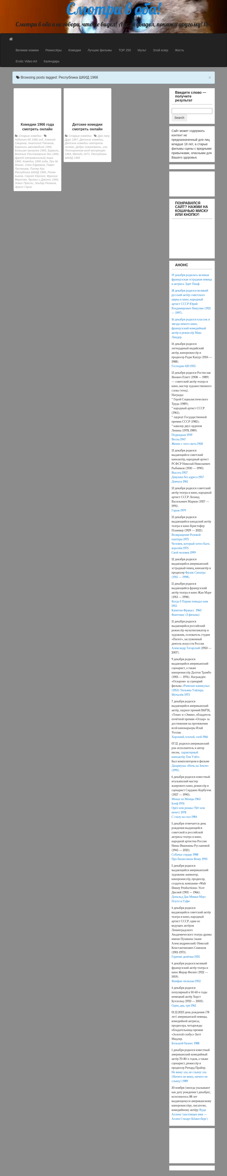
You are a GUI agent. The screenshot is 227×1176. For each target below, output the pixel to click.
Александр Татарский (186, 648)
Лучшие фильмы (100, 50)
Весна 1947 (179, 439)
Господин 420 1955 (184, 366)
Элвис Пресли (24, 183)
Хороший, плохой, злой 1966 (190, 737)
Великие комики (27, 50)
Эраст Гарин (23, 187)
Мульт (142, 50)
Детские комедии (91, 139)
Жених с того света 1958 (187, 444)
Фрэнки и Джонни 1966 (43, 179)
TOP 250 (125, 50)
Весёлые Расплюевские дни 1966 (36, 154)
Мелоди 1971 (81, 154)
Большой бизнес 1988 (185, 1043)
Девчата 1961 (180, 481)
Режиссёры (53, 50)
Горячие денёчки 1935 (186, 957)
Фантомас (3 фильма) (186, 615)
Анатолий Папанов (41, 143)
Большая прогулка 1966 (30, 150)
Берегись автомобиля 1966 (33, 147)
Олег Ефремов (35, 165)
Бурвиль (53, 150)
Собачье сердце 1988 (185, 854)
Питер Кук (37, 168)
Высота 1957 (180, 473)
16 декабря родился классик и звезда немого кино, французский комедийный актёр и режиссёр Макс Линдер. (191, 328)
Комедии (74, 50)
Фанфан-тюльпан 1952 (186, 981)
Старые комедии (30, 135)
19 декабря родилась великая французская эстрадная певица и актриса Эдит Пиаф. (192, 279)
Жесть (179, 50)
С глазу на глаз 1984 (184, 817)
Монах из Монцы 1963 (186, 799)
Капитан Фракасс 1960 (187, 610)
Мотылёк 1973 (181, 695)
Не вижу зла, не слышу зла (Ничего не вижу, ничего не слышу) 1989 (190, 1076)
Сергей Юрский (35, 176)
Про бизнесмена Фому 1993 (189, 859)
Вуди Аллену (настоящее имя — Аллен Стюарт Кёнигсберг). (190, 1114)
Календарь (52, 61)
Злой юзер (160, 50)
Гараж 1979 (179, 510)
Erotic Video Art (26, 61)
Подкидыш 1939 (182, 435)
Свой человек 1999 (184, 552)
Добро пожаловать (88, 147)
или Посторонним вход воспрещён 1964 (86, 150)
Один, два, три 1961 (184, 1005)
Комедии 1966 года (35, 161)
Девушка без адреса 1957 (188, 477)
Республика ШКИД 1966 (30, 172)
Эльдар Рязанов (45, 183)
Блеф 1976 (178, 803)
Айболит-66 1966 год (29, 139)
